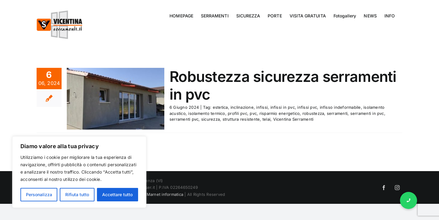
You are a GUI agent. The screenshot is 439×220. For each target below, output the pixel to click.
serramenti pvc (184, 119)
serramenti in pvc (367, 113)
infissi (262, 107)
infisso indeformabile (340, 107)
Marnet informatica (165, 194)
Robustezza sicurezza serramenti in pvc (283, 85)
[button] (408, 200)
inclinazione (242, 107)
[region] (79, 172)
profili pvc (237, 113)
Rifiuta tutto (77, 194)
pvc (253, 113)
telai (266, 119)
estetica (220, 107)
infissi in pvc (282, 107)
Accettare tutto (117, 194)
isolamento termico (206, 113)
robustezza (313, 113)
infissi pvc (307, 107)
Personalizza (39, 194)
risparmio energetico (279, 113)
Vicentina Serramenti (293, 119)
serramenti (337, 113)
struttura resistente (241, 119)
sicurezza (210, 119)
